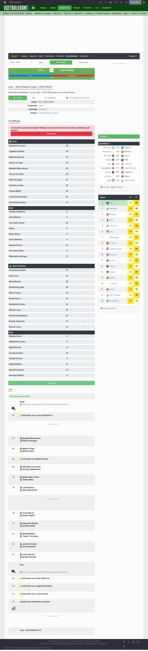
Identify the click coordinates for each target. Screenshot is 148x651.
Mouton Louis (15, 310)
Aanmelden (135, 2)
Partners (96, 641)
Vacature (87, 641)
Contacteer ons (54, 641)
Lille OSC (126, 164)
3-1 (117, 168)
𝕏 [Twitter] (129, 641)
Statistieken (50, 56)
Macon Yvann (15, 293)
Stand (40, 56)
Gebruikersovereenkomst (51, 643)
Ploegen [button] (132, 56)
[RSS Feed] (124, 646)
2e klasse (89, 13)
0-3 (117, 176)
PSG (124, 160)
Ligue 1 (126, 13)
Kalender (33, 56)
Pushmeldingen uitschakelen (95, 643)
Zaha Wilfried (15, 217)
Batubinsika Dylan (16, 287)
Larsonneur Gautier (17, 270)
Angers (110, 160)
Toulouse (127, 172)
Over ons (65, 641)
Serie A (135, 13)
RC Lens (109, 156)
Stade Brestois (128, 168)
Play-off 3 (78, 13)
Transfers (60, 56)
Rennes (110, 172)
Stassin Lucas (15, 327)
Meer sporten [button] (15, 2)
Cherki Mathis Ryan (17, 202)
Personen (87, 8)
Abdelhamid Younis (17, 342)
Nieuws (43, 8)
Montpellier (108, 168)
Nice (111, 164)
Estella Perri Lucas (17, 146)
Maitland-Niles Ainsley (18, 168)
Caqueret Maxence (17, 212)
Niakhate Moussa (16, 157)
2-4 (117, 160)
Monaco (126, 151)
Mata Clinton (14, 234)
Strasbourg (108, 151)
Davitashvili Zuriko (17, 304)
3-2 (117, 156)
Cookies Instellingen (72, 643)
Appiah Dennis (15, 347)
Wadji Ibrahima (15, 364)
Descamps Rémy (16, 251)
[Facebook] (124, 641)
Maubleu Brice (15, 336)
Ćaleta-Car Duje (16, 163)
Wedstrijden (61, 62)
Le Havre (109, 176)
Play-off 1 (57, 13)
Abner (11, 228)
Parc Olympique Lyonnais (49, 113)
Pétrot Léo (13, 276)
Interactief (106, 8)
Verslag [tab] (18, 98)
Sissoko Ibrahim (16, 353)
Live (97, 8)
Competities (65, 8)
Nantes (125, 156)
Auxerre (126, 147)
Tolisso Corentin (16, 174)
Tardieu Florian (15, 358)
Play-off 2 (68, 13)
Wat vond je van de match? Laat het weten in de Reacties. (45, 404)
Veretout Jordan (16, 185)
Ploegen (76, 8)
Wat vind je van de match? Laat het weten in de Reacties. (45, 572)
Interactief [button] (84, 56)
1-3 (117, 147)
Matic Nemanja (15, 180)
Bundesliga (116, 13)
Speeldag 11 (44, 109)
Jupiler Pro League (42, 13)
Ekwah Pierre (15, 298)
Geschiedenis (72, 56)
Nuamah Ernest (15, 245)
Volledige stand (109, 308)
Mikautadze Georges (18, 256)
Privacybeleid (76, 641)
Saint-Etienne (65, 70)
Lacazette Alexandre (18, 197)
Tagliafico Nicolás (17, 151)
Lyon (42, 70)
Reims (125, 176)
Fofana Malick (15, 191)
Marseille (109, 147)
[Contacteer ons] (138, 641)
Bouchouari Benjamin (18, 315)
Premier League (102, 13)
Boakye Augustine (17, 321)
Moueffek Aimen (16, 370)
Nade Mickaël (15, 281)
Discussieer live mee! (20, 396)
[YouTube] (133, 641)
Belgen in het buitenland (13, 13)
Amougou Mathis (16, 375)
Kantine (53, 8)
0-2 (117, 172)
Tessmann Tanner (17, 223)
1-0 (51, 70)
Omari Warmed (15, 239)
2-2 (117, 164)
